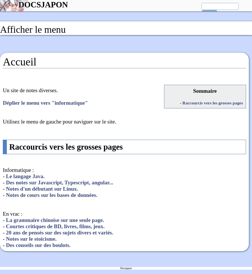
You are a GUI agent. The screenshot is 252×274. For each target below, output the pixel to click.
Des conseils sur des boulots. (38, 245)
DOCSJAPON (43, 4)
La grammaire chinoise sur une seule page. (55, 220)
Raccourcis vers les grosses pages (212, 102)
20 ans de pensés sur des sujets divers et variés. (59, 233)
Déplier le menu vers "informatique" (45, 103)
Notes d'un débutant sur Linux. (42, 189)
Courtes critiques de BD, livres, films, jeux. (55, 226)
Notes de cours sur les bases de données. (51, 195)
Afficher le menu (33, 29)
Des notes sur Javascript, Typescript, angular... (59, 183)
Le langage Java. (25, 176)
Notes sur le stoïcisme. (31, 239)
